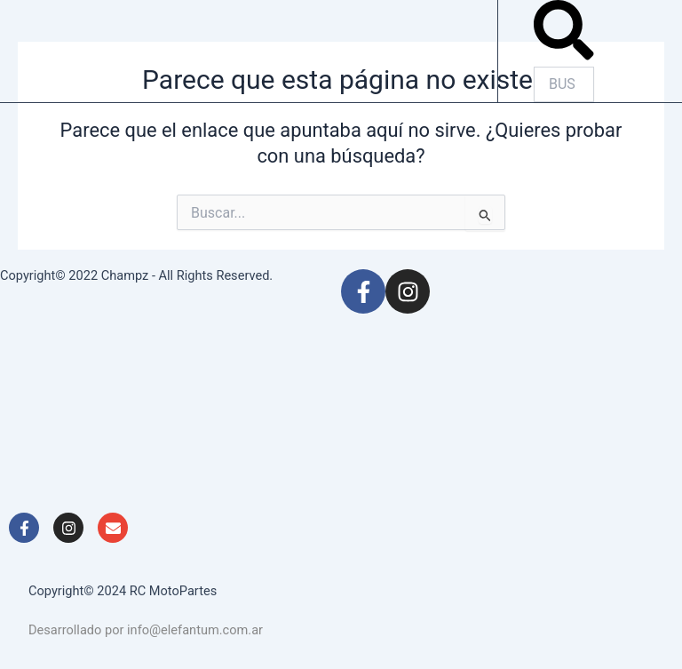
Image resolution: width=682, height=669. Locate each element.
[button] (564, 33)
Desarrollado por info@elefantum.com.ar (145, 630)
